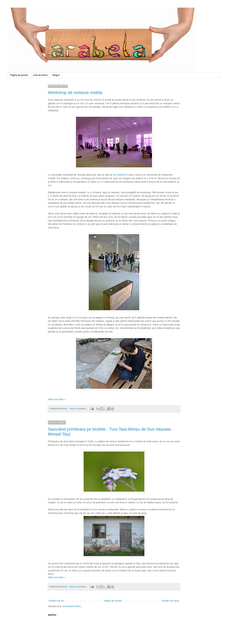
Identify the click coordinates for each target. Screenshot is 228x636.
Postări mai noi (56, 600)
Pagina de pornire (19, 75)
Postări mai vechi (170, 600)
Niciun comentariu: (78, 408)
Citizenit (120, 174)
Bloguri (55, 75)
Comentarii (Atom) (72, 606)
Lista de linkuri (40, 75)
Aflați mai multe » (56, 399)
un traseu (141, 509)
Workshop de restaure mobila (75, 92)
